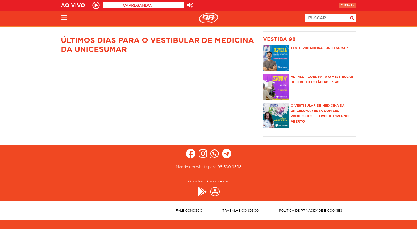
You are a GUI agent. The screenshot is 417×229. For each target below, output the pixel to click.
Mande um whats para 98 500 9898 (208, 167)
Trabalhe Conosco (240, 210)
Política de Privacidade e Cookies (310, 210)
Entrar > (348, 5)
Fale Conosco (189, 210)
